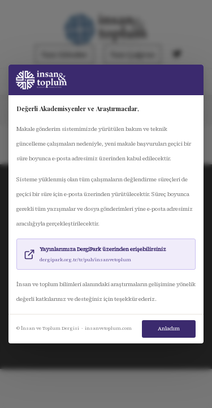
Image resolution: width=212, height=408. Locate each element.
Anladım (169, 329)
